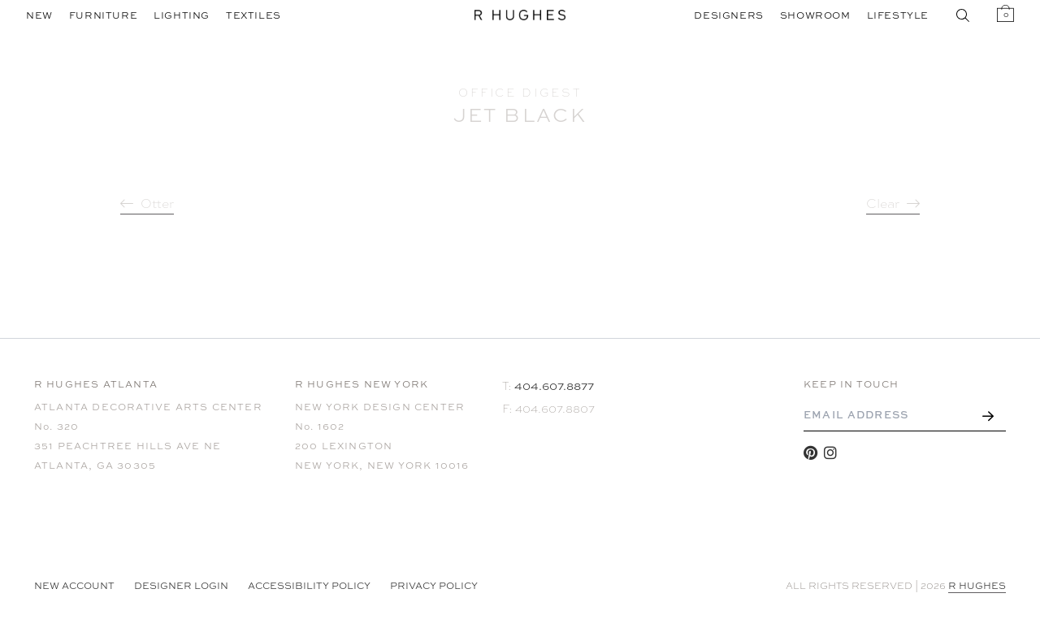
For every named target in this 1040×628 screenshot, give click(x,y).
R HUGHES (977, 585)
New (39, 15)
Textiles (253, 15)
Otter (157, 204)
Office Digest (520, 92)
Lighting (182, 15)
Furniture (103, 15)
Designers (728, 15)
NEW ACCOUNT (74, 585)
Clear (882, 204)
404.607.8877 (554, 385)
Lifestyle (898, 15)
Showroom (815, 15)
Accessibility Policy (309, 585)
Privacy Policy (434, 585)
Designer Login (181, 585)
